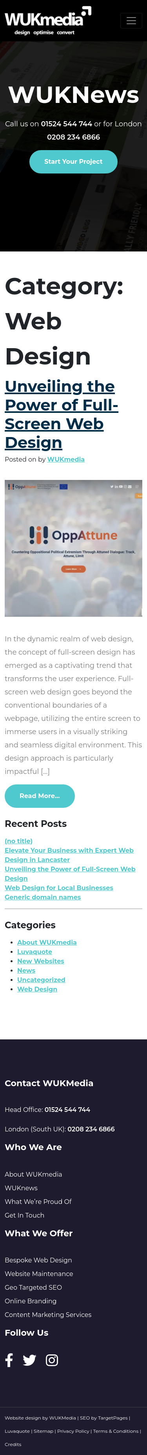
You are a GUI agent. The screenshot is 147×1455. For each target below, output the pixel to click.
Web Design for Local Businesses (59, 888)
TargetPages (112, 1418)
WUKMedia (62, 1418)
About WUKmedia (47, 942)
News (26, 970)
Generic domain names (43, 897)
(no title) (19, 841)
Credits (13, 1444)
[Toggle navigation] (131, 20)
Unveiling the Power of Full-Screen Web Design (61, 414)
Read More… (47, 795)
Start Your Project (73, 161)
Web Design (37, 989)
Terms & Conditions (116, 1431)
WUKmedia (66, 459)
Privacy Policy (73, 1431)
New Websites (40, 961)
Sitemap (43, 1431)
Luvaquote (34, 952)
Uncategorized (41, 980)
